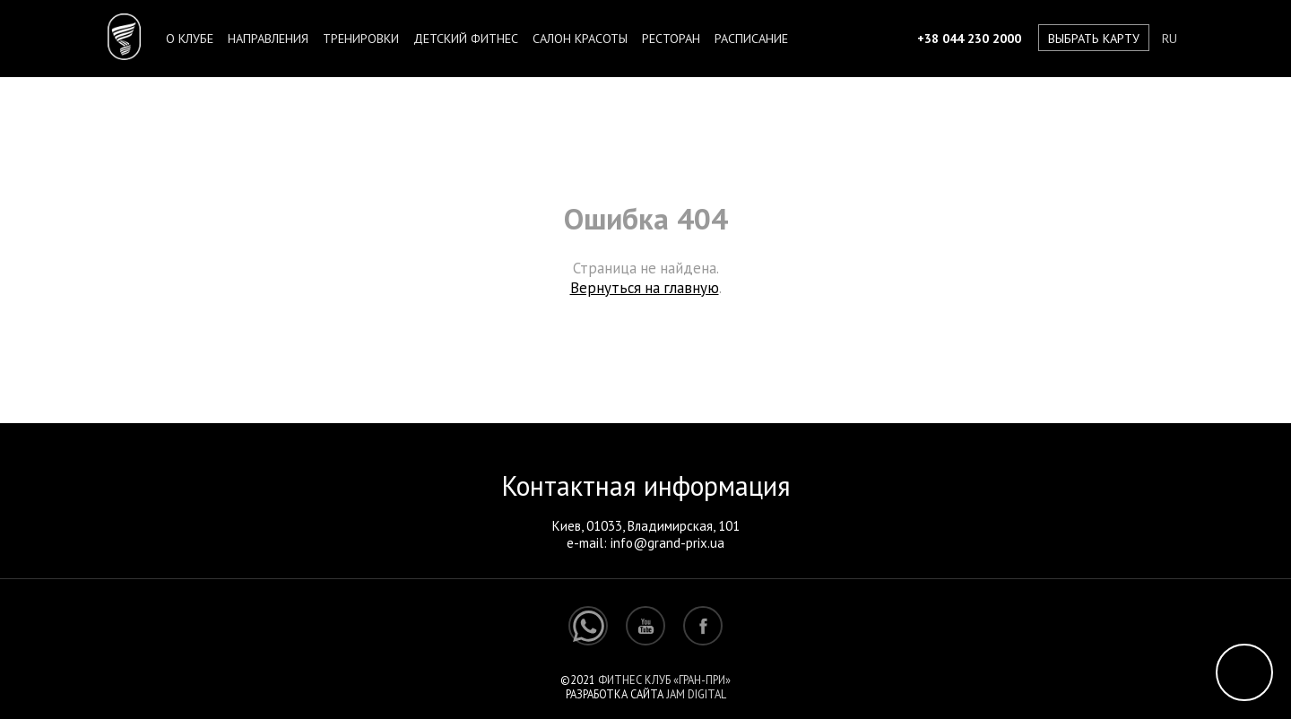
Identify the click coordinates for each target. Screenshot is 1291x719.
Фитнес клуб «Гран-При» (664, 679)
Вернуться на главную (644, 288)
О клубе (189, 38)
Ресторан (671, 38)
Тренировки (361, 38)
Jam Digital (696, 694)
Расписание (751, 38)
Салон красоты (580, 38)
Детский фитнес (465, 38)
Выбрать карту (1093, 38)
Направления (268, 38)
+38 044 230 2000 (969, 38)
